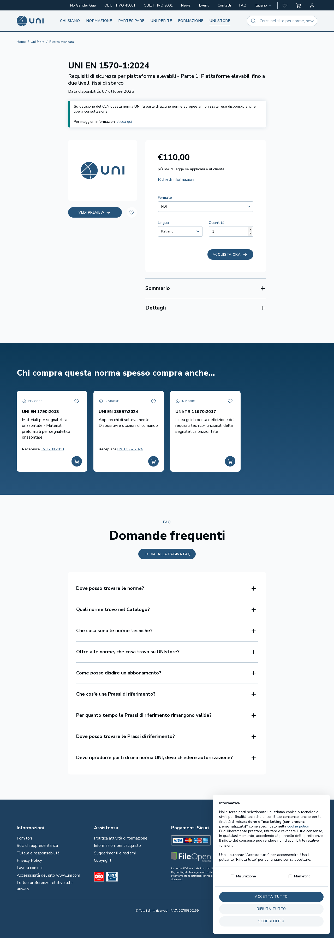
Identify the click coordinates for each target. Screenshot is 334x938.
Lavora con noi (30, 868)
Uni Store (37, 42)
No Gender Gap (83, 5)
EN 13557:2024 (130, 449)
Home (21, 42)
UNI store (220, 20)
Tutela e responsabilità (38, 853)
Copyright (102, 860)
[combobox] (263, 5)
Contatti (224, 5)
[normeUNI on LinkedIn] (285, 840)
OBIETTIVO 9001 (158, 5)
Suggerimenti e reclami (115, 853)
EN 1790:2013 (52, 449)
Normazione (99, 20)
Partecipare (131, 20)
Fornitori (24, 838)
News (186, 5)
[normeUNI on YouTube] (285, 866)
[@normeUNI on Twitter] (287, 849)
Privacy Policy (29, 860)
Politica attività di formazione (120, 838)
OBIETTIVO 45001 (119, 5)
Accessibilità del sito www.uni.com (48, 875)
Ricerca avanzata (61, 42)
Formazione (190, 20)
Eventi (204, 5)
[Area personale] (312, 5)
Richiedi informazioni (176, 179)
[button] (285, 5)
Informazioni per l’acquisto (117, 845)
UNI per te (161, 20)
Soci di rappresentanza (37, 845)
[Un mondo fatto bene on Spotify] (284, 857)
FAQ (242, 5)
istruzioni (196, 876)
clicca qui (124, 121)
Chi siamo (70, 20)
